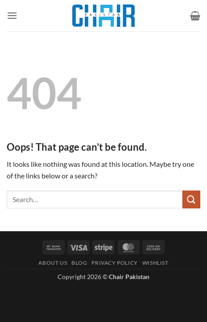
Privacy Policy (114, 262)
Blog (79, 262)
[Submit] (191, 199)
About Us (52, 262)
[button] (12, 15)
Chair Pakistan (129, 276)
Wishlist (155, 262)
